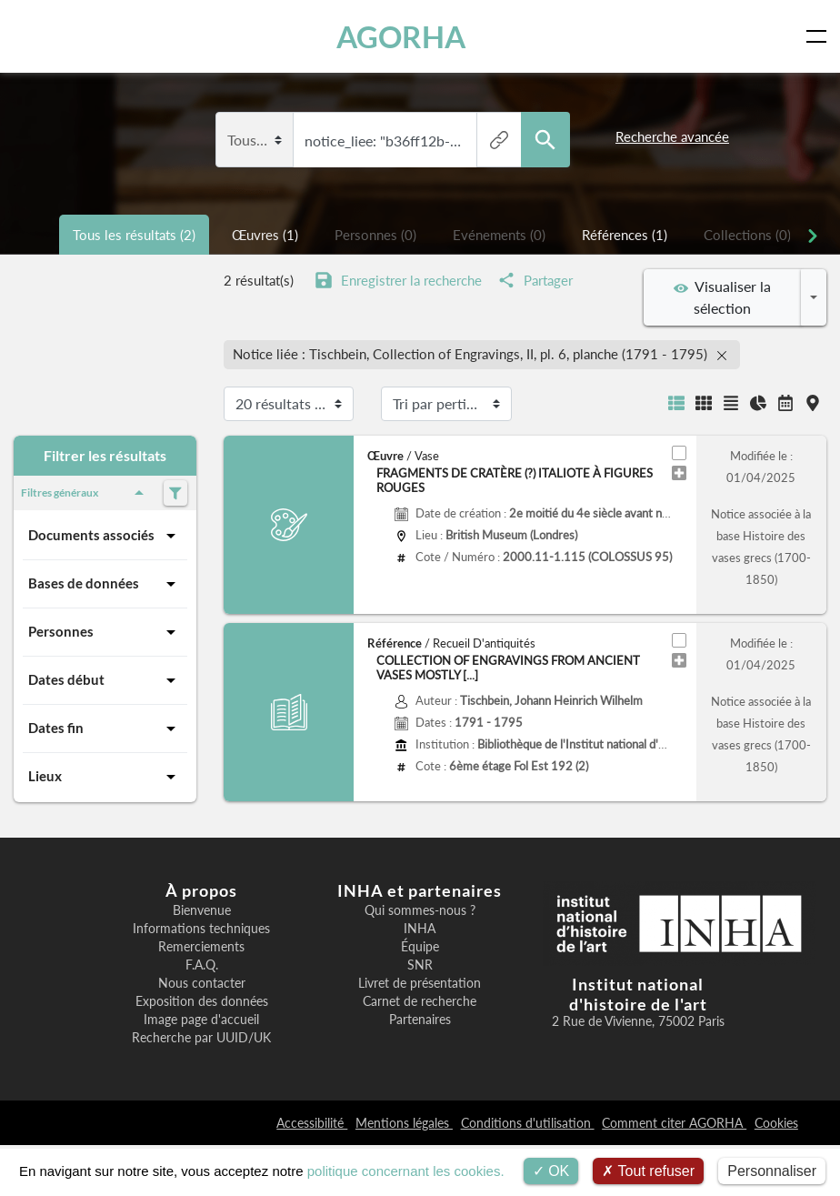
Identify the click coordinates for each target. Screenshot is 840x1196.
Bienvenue (202, 910)
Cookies (776, 1123)
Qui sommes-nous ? (420, 910)
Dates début (105, 680)
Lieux (105, 777)
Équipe (420, 946)
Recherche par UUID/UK (201, 1037)
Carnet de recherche (419, 1001)
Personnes (105, 632)
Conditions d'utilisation (528, 1123)
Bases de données (105, 584)
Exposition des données (201, 1001)
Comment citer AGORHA (674, 1123)
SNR (420, 965)
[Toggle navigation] (820, 36)
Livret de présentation (419, 983)
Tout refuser (648, 1171)
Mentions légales (404, 1123)
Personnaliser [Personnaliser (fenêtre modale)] (771, 1171)
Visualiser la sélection (722, 297)
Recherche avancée (672, 136)
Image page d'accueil (201, 1019)
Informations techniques (201, 928)
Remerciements (201, 946)
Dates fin (105, 728)
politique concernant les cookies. (406, 1171)
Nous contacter (201, 983)
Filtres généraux (85, 493)
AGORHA (400, 36)
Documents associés (105, 536)
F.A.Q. (201, 965)
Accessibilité (311, 1123)
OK (551, 1171)
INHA (419, 928)
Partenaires (420, 1019)
